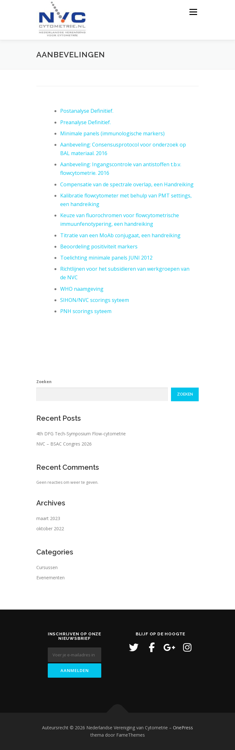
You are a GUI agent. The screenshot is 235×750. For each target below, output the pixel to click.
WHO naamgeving (81, 288)
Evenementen (50, 578)
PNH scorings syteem (85, 311)
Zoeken (44, 381)
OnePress (183, 728)
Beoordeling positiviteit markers (99, 246)
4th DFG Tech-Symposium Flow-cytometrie (81, 434)
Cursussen (47, 567)
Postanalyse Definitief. (86, 110)
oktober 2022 (50, 528)
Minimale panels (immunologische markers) (112, 133)
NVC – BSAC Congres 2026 (64, 444)
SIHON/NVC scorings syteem (94, 300)
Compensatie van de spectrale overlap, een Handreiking (127, 184)
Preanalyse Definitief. (85, 122)
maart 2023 (48, 518)
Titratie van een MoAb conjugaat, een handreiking (120, 235)
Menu (193, 12)
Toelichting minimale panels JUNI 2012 (106, 257)
